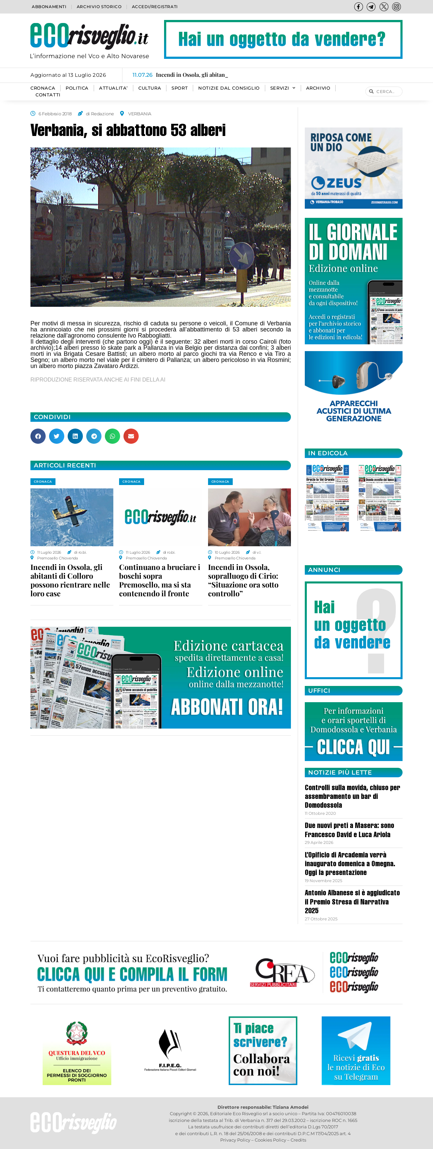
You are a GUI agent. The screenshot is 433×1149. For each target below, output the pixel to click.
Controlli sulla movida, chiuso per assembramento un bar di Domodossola (352, 797)
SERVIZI (283, 88)
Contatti (48, 94)
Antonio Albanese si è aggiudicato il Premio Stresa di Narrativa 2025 (352, 902)
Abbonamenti (49, 6)
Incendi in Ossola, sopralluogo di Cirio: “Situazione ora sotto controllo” (243, 580)
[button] (38, 436)
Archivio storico (99, 6)
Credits (298, 1140)
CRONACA (42, 88)
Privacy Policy (235, 1140)
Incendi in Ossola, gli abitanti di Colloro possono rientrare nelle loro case (70, 580)
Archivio (318, 88)
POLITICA (77, 88)
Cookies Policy (270, 1140)
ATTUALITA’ (113, 88)
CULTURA (149, 88)
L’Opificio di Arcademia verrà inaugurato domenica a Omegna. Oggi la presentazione (350, 864)
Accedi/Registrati (155, 6)
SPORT (180, 88)
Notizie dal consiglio (229, 88)
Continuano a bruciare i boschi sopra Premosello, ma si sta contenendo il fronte (159, 580)
